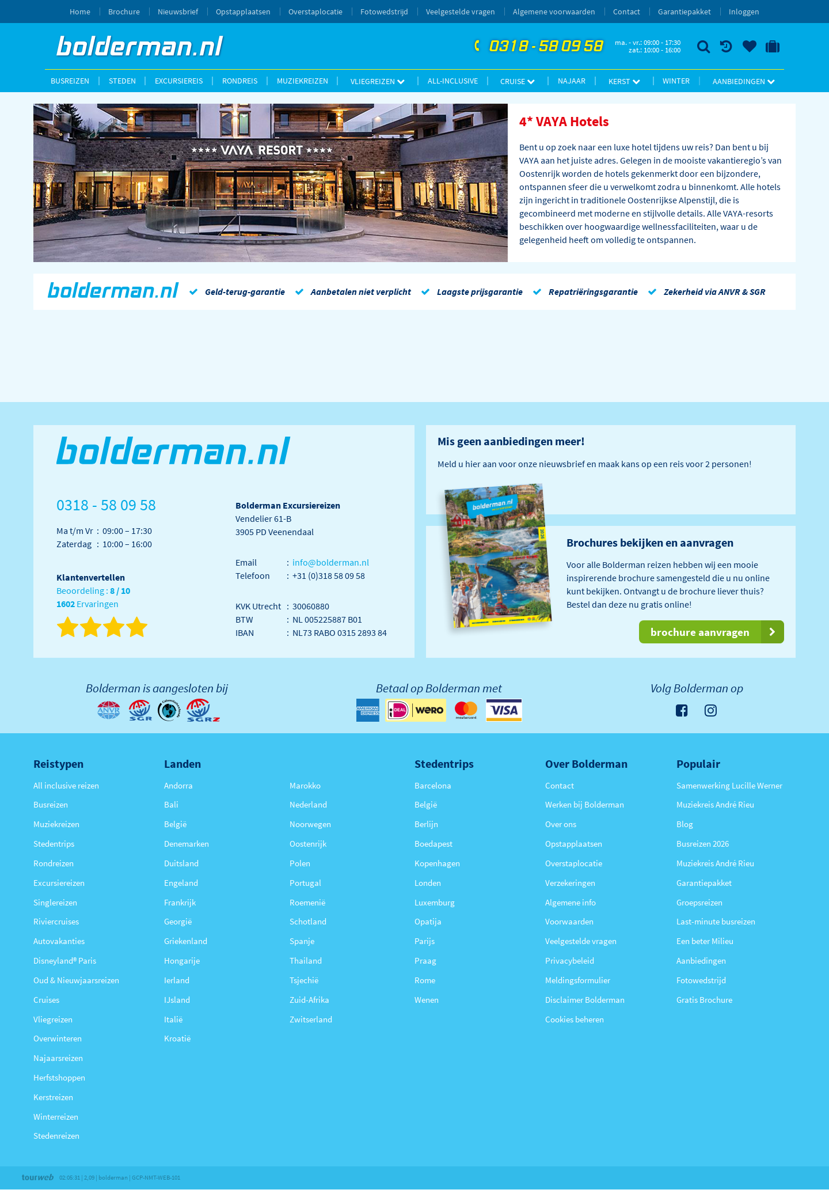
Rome (424, 980)
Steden (122, 80)
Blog (684, 823)
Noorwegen (310, 823)
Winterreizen (55, 1116)
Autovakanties (59, 940)
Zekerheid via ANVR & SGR (705, 291)
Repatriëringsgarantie (583, 291)
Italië (173, 1019)
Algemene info (570, 902)
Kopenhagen (437, 863)
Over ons (560, 823)
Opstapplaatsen (243, 11)
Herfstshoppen (59, 1077)
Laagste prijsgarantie (470, 291)
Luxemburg (434, 902)
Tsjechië (304, 980)
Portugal (305, 882)
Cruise (517, 81)
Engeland (181, 882)
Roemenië (307, 902)
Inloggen (744, 11)
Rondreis (239, 80)
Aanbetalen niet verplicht (351, 291)
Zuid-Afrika (309, 999)
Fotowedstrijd (384, 11)
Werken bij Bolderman (584, 804)
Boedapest (433, 843)
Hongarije (182, 960)
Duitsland (181, 863)
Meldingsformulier (577, 980)
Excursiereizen (59, 882)
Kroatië (177, 1038)
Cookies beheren (574, 1019)
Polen (300, 863)
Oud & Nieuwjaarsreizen (76, 980)
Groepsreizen (699, 902)
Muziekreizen (302, 80)
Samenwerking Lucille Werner (729, 785)
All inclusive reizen (66, 785)
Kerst (624, 81)
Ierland (176, 980)
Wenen (426, 999)
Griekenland (185, 940)
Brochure (124, 11)
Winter (676, 80)
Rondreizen (53, 863)
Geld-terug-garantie (235, 291)
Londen (427, 882)
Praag (425, 960)
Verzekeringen (570, 882)
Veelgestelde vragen (460, 11)
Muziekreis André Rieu (715, 804)
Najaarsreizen (58, 1057)
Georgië (178, 921)
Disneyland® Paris (64, 960)
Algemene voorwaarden (554, 11)
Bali (171, 804)
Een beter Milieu (704, 940)
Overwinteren (57, 1038)
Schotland (308, 921)
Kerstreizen (53, 1097)
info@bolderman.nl (330, 562)
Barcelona (432, 785)
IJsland (177, 999)
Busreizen (70, 80)
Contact (626, 11)
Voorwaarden (569, 921)
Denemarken (186, 843)
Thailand (306, 960)
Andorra (178, 785)
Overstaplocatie (315, 11)
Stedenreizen (56, 1135)
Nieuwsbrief (178, 11)
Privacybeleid (569, 960)
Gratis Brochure (704, 999)
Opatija (428, 921)
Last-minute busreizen (715, 921)
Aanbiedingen (744, 81)
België (175, 823)
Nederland (308, 804)
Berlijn (426, 823)
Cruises (46, 999)
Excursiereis (179, 80)
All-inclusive (453, 80)
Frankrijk (180, 902)
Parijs (424, 940)
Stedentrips (53, 843)
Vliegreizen (378, 81)
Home (80, 11)
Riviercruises (56, 921)
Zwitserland (311, 1019)
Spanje (302, 940)
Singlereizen (55, 902)
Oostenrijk (308, 843)
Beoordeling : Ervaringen (93, 598)
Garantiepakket (684, 11)
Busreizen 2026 (702, 843)
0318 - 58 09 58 (537, 47)
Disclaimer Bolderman (585, 999)
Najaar (571, 80)
